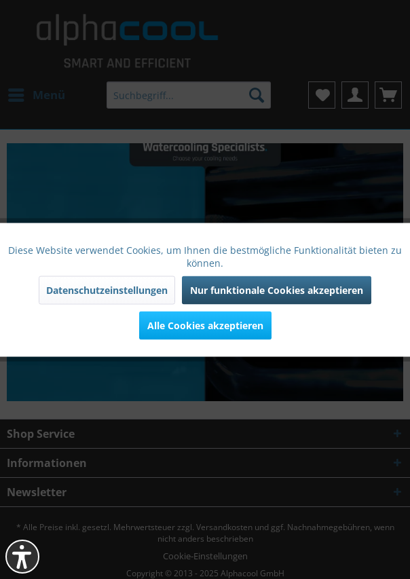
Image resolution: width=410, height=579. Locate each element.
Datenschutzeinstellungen (107, 289)
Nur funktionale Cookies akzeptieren (276, 289)
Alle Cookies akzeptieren (205, 324)
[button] (22, 556)
